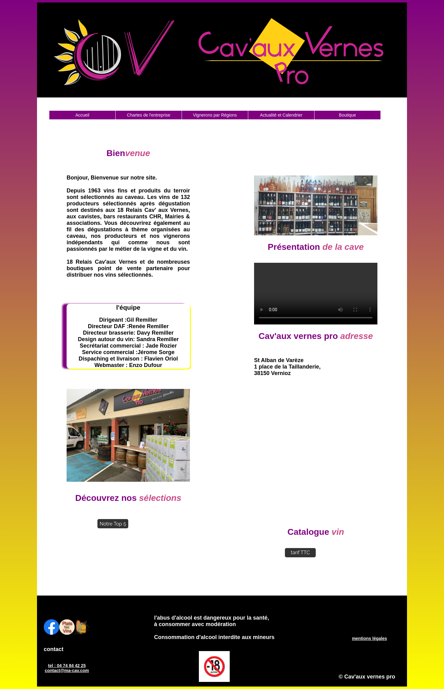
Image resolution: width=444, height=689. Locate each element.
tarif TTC (300, 552)
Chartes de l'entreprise (148, 115)
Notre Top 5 (113, 524)
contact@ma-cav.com (67, 670)
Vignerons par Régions (215, 115)
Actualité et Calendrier (281, 115)
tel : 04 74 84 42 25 (67, 665)
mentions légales (369, 638)
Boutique (347, 115)
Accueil (82, 115)
